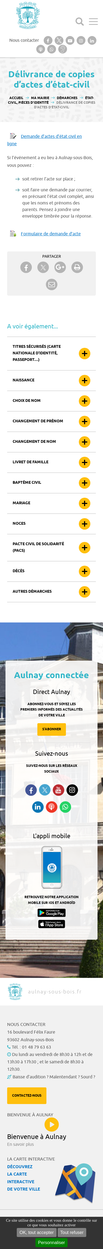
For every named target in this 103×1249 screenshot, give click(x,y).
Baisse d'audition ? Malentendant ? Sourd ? (54, 1077)
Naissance (23, 380)
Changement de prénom (38, 421)
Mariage (21, 503)
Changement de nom (34, 441)
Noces (19, 523)
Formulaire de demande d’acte (51, 234)
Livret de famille (30, 462)
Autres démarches (32, 591)
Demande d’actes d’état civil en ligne (44, 140)
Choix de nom (27, 401)
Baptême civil (27, 482)
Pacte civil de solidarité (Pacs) (38, 547)
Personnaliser (51, 1242)
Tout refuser (71, 1232)
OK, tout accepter (37, 1232)
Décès (18, 571)
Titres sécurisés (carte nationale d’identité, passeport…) (37, 353)
